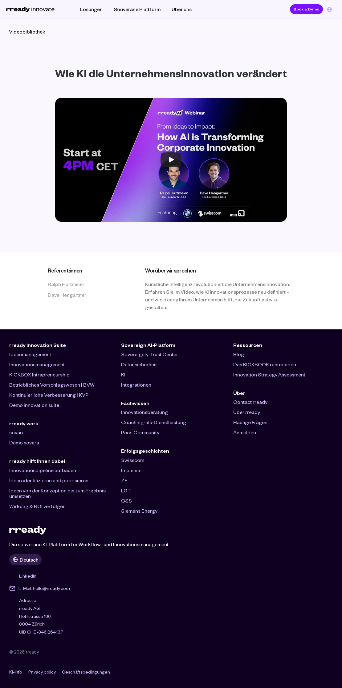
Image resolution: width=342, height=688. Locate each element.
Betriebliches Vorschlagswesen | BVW (52, 384)
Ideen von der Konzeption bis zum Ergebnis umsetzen (58, 493)
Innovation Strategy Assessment (269, 374)
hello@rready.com (51, 588)
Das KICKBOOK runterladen (264, 364)
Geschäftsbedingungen (86, 672)
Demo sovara (24, 442)
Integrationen (136, 384)
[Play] (171, 159)
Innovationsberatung (144, 412)
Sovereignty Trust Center (149, 354)
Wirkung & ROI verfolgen (37, 506)
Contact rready (250, 402)
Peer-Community (140, 432)
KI (123, 374)
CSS (126, 500)
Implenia (130, 470)
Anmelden (244, 432)
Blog (238, 354)
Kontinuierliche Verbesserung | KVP (48, 395)
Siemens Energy (139, 510)
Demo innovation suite (34, 405)
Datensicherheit (139, 364)
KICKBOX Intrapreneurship (39, 374)
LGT (126, 490)
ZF (124, 480)
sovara (17, 432)
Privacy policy (42, 672)
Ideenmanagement (30, 354)
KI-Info (15, 672)
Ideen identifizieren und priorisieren (48, 480)
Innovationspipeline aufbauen (42, 470)
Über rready (246, 412)
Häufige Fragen (250, 422)
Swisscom (132, 460)
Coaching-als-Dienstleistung (153, 422)
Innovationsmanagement (37, 364)
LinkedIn (27, 576)
